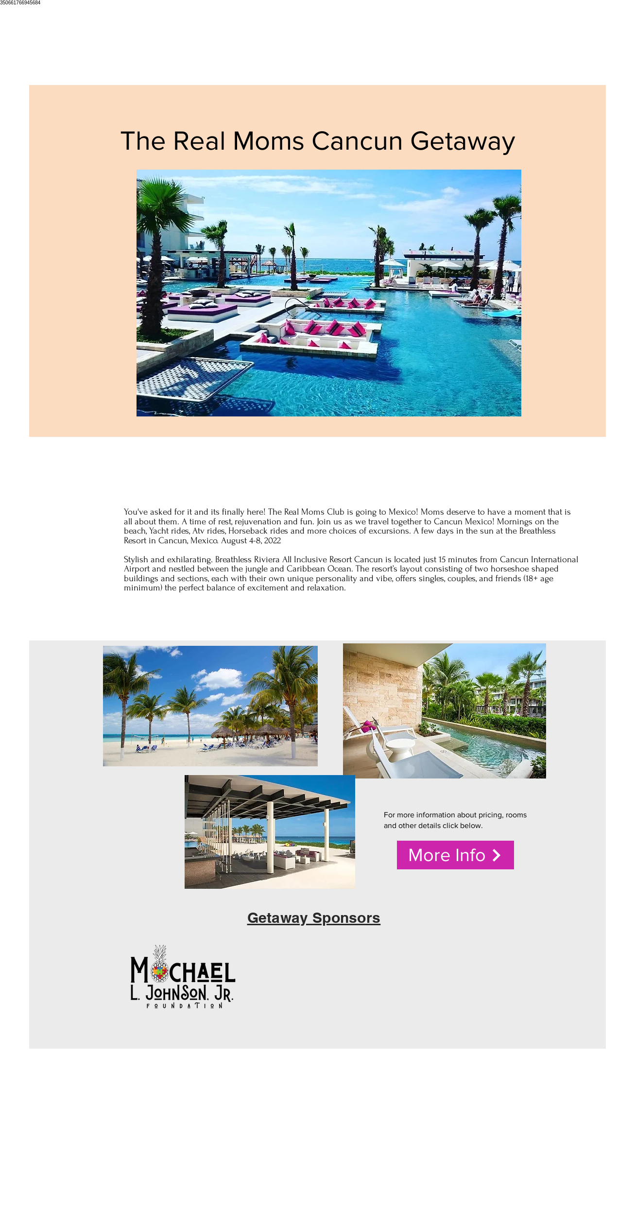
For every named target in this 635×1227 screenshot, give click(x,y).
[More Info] (455, 855)
